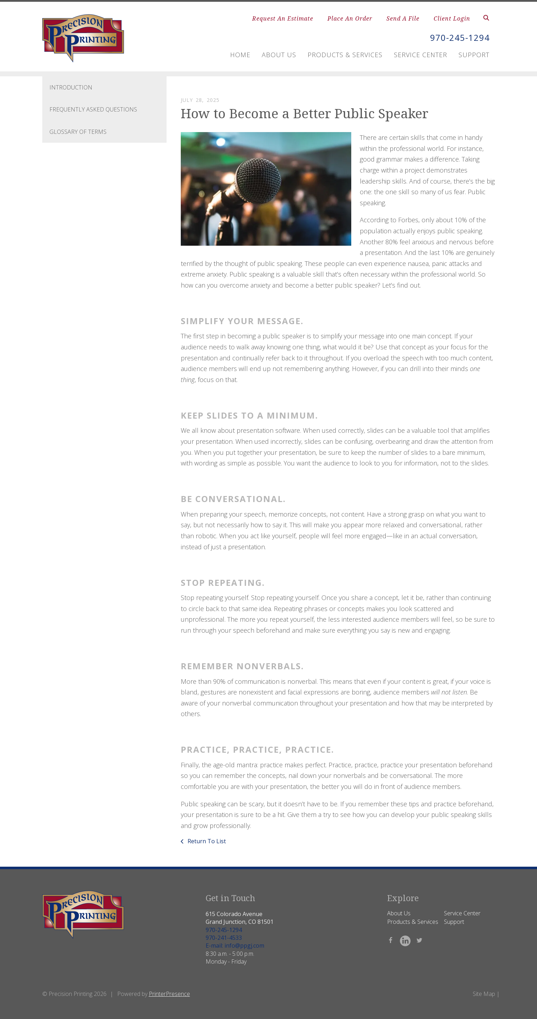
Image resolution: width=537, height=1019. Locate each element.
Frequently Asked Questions (93, 109)
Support (474, 54)
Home (240, 54)
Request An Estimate (282, 18)
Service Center (420, 54)
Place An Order (349, 18)
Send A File (402, 18)
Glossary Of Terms (78, 132)
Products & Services (345, 54)
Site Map (484, 994)
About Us (279, 54)
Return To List (206, 841)
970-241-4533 (224, 938)
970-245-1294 (460, 38)
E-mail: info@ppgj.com (235, 945)
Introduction (70, 87)
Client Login (452, 18)
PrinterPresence (169, 994)
